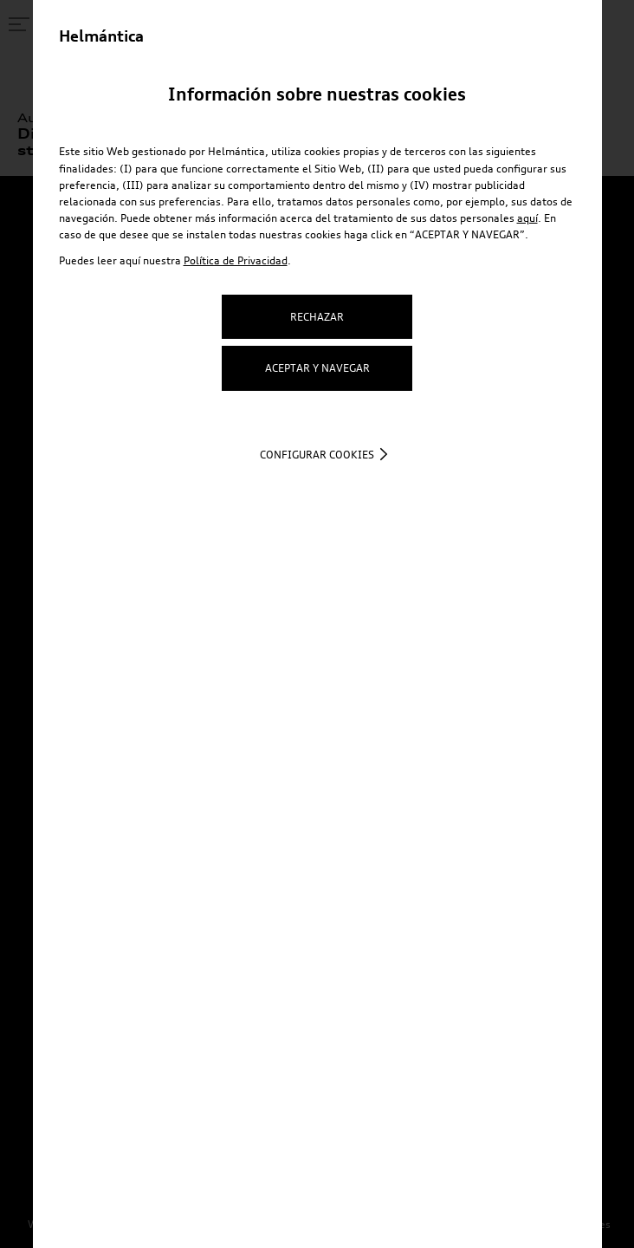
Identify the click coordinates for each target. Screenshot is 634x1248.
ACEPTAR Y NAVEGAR (317, 367)
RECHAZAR (317, 316)
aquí (527, 217)
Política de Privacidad (236, 260)
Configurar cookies (317, 454)
